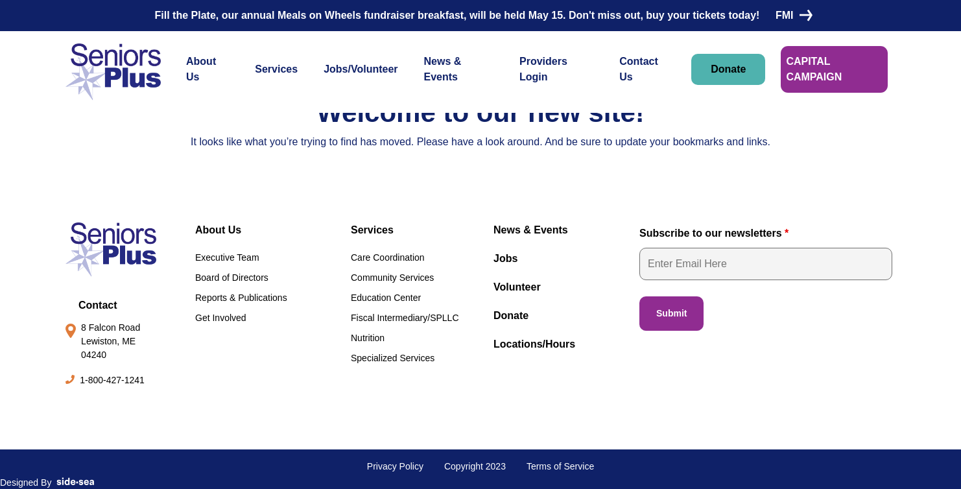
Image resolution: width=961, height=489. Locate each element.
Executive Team (227, 257)
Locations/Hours (534, 344)
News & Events (443, 69)
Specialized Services (392, 358)
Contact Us (638, 69)
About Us (201, 69)
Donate (728, 69)
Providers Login (543, 69)
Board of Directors (231, 277)
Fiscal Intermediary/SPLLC (405, 318)
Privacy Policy (395, 466)
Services (276, 69)
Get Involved (220, 318)
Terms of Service (560, 466)
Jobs (505, 258)
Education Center (386, 297)
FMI (791, 15)
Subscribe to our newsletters (714, 233)
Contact (97, 305)
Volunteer (517, 286)
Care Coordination (388, 257)
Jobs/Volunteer (360, 69)
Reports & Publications (241, 297)
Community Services (392, 277)
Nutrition (368, 338)
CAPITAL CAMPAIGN (814, 69)
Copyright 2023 (475, 466)
